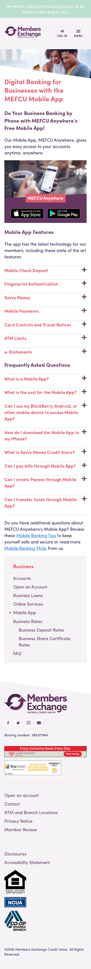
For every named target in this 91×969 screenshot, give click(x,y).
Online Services (28, 604)
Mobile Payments (45, 311)
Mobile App (24, 612)
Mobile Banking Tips (36, 535)
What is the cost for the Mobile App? (45, 392)
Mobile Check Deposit (45, 270)
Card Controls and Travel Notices (45, 325)
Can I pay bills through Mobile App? (45, 466)
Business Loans (28, 595)
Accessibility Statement (27, 862)
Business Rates (27, 621)
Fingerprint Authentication (45, 284)
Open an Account (30, 587)
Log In (62, 36)
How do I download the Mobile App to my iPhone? (45, 435)
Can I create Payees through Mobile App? (45, 482)
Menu (78, 36)
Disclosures (15, 854)
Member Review (20, 829)
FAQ (17, 653)
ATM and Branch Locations (31, 812)
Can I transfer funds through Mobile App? (45, 502)
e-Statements (45, 352)
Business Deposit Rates (41, 630)
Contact (12, 804)
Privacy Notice (18, 821)
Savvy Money (45, 297)
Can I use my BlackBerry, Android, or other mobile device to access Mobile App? (45, 412)
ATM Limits (45, 338)
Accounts (22, 578)
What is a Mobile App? (45, 379)
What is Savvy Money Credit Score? (45, 452)
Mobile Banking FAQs (25, 548)
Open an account (21, 795)
